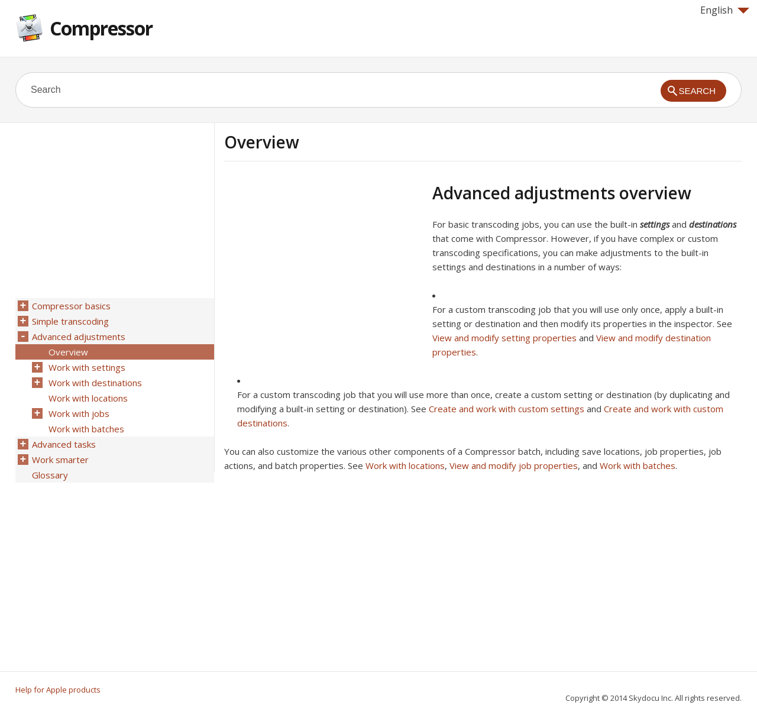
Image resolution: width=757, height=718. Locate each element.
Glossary (50, 475)
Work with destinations (95, 383)
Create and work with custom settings (506, 409)
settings (654, 224)
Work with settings (86, 367)
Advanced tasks (64, 444)
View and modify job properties (513, 465)
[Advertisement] (323, 265)
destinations (712, 224)
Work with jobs (78, 413)
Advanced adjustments (78, 336)
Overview (68, 352)
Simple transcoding (70, 321)
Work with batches (637, 465)
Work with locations (405, 465)
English (724, 10)
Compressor (101, 28)
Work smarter (60, 459)
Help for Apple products (58, 689)
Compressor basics (71, 306)
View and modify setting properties (504, 338)
